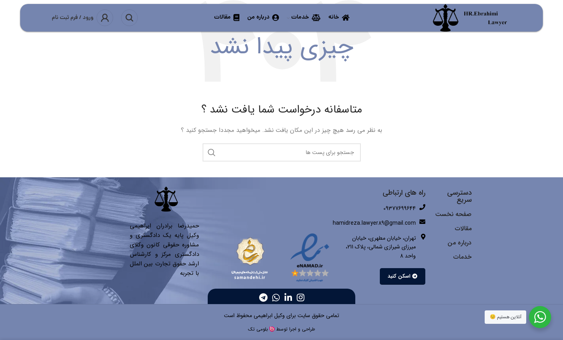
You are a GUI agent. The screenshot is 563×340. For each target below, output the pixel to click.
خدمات (462, 257)
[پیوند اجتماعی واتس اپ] (276, 297)
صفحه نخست (453, 214)
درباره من (459, 243)
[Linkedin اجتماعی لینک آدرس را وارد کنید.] (288, 297)
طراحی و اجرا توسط (295, 329)
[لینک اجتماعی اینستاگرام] (300, 297)
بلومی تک (258, 329)
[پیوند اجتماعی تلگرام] (263, 297)
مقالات (463, 228)
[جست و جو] (129, 18)
